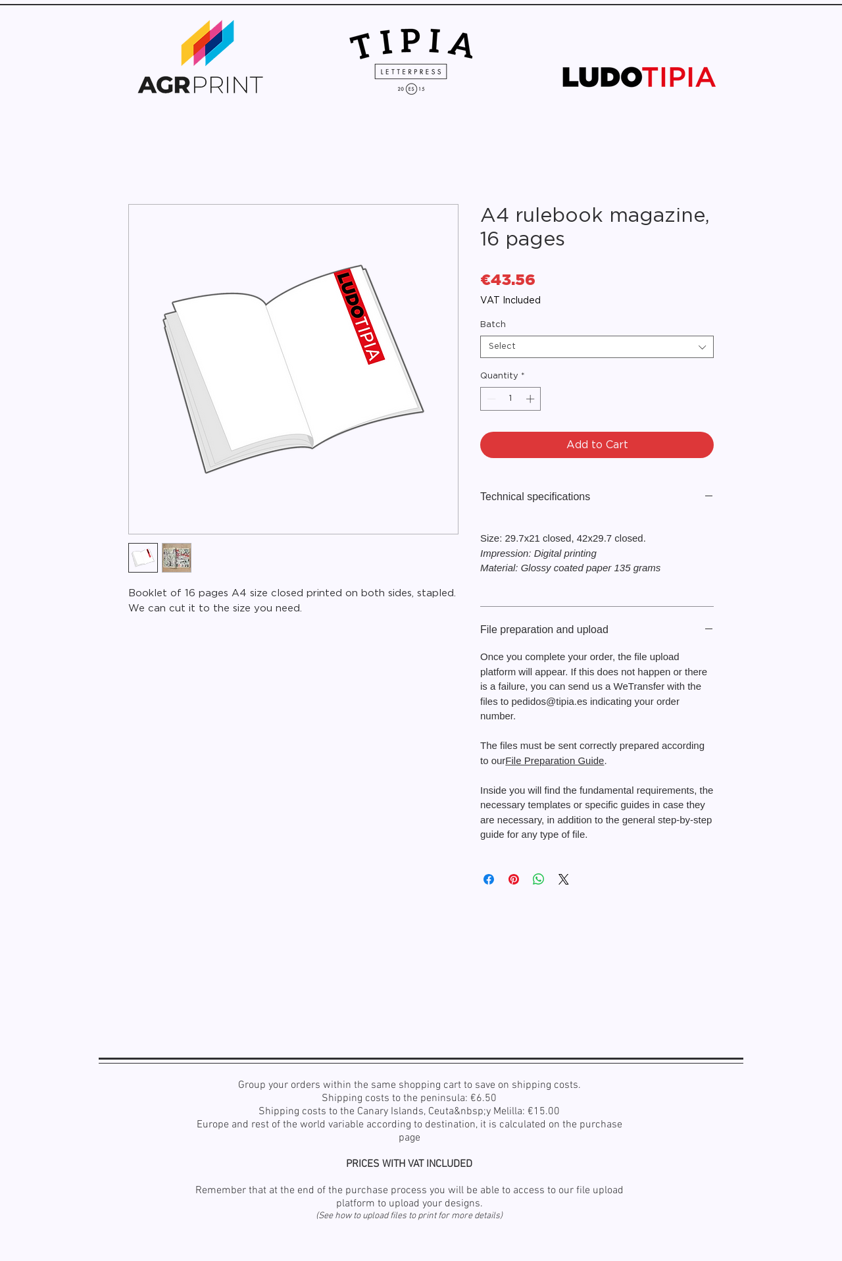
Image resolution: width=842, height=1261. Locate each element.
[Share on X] (564, 879)
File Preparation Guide (554, 760)
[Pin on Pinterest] (514, 879)
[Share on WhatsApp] (539, 879)
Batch (493, 325)
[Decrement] (490, 399)
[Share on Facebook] (489, 879)
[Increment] (531, 399)
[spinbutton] (511, 399)
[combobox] (597, 347)
